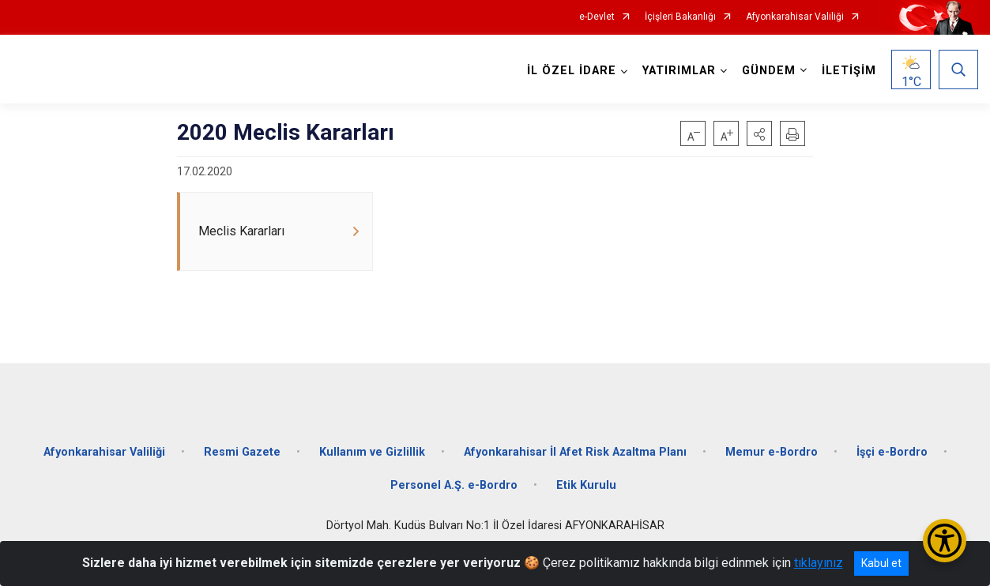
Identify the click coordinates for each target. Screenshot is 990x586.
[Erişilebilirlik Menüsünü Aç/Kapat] (944, 540)
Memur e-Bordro (771, 452)
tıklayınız (818, 562)
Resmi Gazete (242, 452)
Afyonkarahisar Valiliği (795, 17)
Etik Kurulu (586, 485)
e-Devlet (597, 17)
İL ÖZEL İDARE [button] (571, 70)
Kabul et (881, 563)
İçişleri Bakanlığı (680, 17)
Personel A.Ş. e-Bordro (454, 485)
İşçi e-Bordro (892, 452)
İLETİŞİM (849, 70)
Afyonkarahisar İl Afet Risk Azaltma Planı (575, 452)
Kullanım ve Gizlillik (372, 452)
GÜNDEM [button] (769, 70)
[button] (759, 133)
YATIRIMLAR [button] (679, 70)
